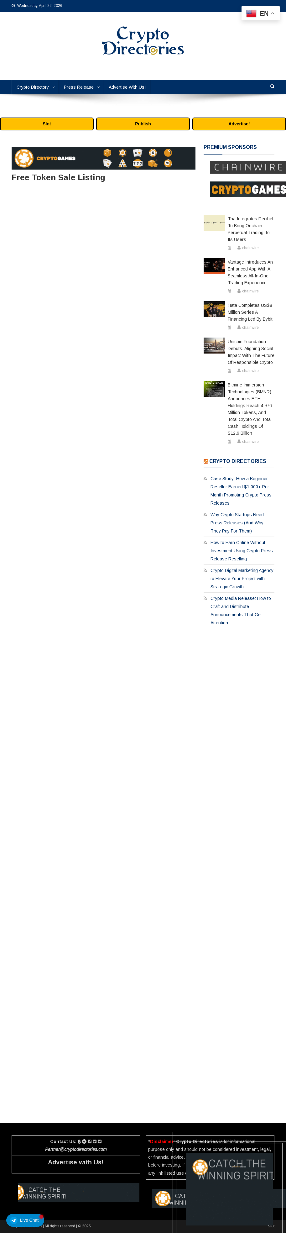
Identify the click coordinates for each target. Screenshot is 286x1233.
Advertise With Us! (127, 87)
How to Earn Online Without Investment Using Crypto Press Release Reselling (242, 550)
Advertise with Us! (76, 1162)
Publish (143, 123)
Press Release (79, 87)
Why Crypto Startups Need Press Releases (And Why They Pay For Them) (237, 522)
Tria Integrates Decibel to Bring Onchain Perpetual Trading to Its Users (250, 229)
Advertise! (239, 123)
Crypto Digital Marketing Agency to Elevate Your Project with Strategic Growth (242, 578)
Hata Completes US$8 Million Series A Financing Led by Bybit (250, 312)
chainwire (250, 248)
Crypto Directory (33, 87)
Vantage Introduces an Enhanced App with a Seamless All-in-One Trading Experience (250, 272)
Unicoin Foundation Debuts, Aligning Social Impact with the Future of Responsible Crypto (251, 352)
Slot (47, 123)
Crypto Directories (237, 461)
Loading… (104, 641)
